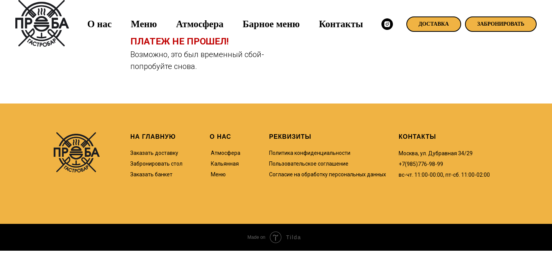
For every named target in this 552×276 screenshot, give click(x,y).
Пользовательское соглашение (308, 164)
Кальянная (225, 164)
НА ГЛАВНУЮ (153, 136)
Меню (144, 24)
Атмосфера (199, 24)
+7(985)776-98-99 (421, 164)
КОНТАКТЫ (417, 136)
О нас (99, 24)
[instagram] (387, 24)
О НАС (220, 136)
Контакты (341, 24)
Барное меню (271, 24)
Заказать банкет (151, 174)
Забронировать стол (156, 164)
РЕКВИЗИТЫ (290, 136)
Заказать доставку (154, 153)
